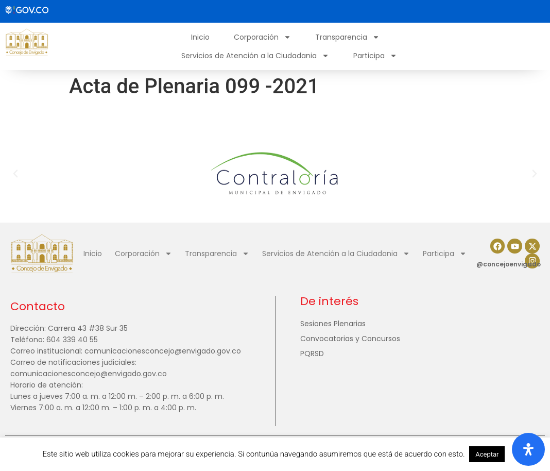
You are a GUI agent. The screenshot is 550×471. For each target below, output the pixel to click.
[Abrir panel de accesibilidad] (528, 449)
